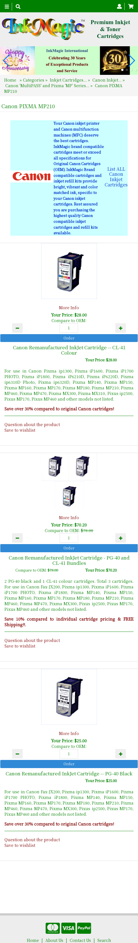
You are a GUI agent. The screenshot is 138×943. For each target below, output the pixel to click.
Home (10, 80)
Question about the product (32, 424)
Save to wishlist (19, 430)
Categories (34, 80)
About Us (54, 920)
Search (104, 920)
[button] (122, 70)
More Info (69, 307)
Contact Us (80, 920)
